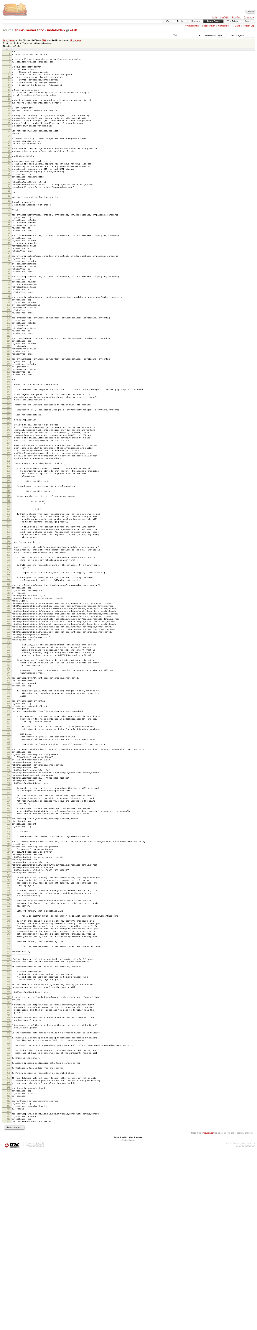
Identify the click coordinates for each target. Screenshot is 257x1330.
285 (8, 902)
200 (8, 646)
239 (8, 764)
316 (8, 995)
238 (8, 762)
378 (8, 1179)
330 (8, 1038)
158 (8, 522)
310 (8, 976)
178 (8, 580)
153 (8, 507)
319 (8, 1004)
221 (8, 709)
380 (8, 1184)
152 (8, 504)
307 (8, 968)
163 (8, 537)
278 (8, 880)
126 (8, 429)
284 (8, 899)
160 (8, 528)
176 (8, 574)
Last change (9, 40)
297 (8, 938)
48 (9, 191)
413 (8, 1279)
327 (8, 1029)
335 (8, 1053)
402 (8, 1247)
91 (9, 321)
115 (8, 395)
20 (9, 108)
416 (8, 1289)
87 (9, 309)
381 (8, 1187)
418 (8, 1294)
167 (8, 549)
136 (8, 457)
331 (8, 1041)
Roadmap (196, 21)
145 (8, 482)
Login (214, 17)
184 (8, 598)
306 (8, 965)
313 (8, 985)
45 (9, 182)
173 (8, 566)
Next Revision (224, 26)
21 (9, 112)
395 (8, 1227)
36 (9, 156)
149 (8, 494)
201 (8, 649)
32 (9, 144)
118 (8, 404)
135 (8, 454)
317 (8, 998)
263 (8, 836)
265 (8, 842)
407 (8, 1261)
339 (8, 1064)
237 (8, 758)
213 (8, 684)
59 (9, 225)
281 (8, 890)
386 (8, 1202)
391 (8, 1216)
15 (9, 94)
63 (9, 236)
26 (9, 126)
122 (8, 416)
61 (9, 230)
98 (9, 342)
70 (9, 257)
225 (8, 721)
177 (8, 577)
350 (8, 1097)
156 (8, 516)
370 (8, 1155)
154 (8, 510)
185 (8, 601)
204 (8, 657)
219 (8, 702)
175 (8, 571)
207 (8, 665)
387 (8, 1204)
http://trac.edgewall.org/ (245, 1325)
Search (248, 21)
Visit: (175, 35)
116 (8, 398)
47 (9, 188)
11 (9, 81)
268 (8, 850)
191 (8, 619)
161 (8, 531)
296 (8, 936)
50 (9, 198)
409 (8, 1267)
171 (8, 560)
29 (9, 135)
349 (8, 1094)
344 (8, 1079)
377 (8, 1175)
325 (8, 1023)
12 (9, 85)
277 (8, 877)
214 (8, 687)
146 (8, 486)
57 (9, 219)
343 (8, 1076)
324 (8, 1019)
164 (8, 539)
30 (9, 138)
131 (8, 443)
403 (8, 1249)
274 (8, 868)
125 (8, 425)
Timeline (180, 21)
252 (8, 803)
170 (8, 558)
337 (8, 1058)
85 (9, 303)
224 (8, 718)
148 (8, 491)
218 (8, 699)
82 (9, 293)
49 (9, 195)
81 (9, 290)
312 (8, 982)
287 (8, 909)
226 (8, 725)
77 (9, 278)
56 (9, 216)
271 (8, 860)
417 (8, 1291)
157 (8, 519)
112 (8, 386)
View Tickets (232, 21)
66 (9, 245)
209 (8, 672)
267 (8, 848)
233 (8, 746)
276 (8, 874)
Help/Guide (224, 17)
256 (8, 815)
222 (8, 712)
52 (9, 204)
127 (8, 432)
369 (8, 1152)
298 (8, 941)
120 (8, 410)
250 (8, 797)
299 (8, 944)
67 (9, 248)
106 (8, 367)
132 (8, 446)
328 (8, 1032)
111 (8, 383)
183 (8, 595)
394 (8, 1225)
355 (8, 1111)
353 (8, 1105)
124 (8, 422)
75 (9, 272)
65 (9, 241)
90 (9, 318)
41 (9, 171)
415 (8, 1286)
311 (8, 979)
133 (8, 448)
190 (8, 616)
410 (8, 1271)
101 (8, 352)
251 (8, 800)
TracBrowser (208, 1312)
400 (8, 1241)
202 (8, 651)
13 (9, 88)
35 (9, 153)
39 (9, 165)
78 (9, 282)
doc (42, 30)
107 (8, 370)
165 (8, 543)
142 (8, 475)
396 (8, 1230)
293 (8, 926)
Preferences (249, 17)
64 (9, 239)
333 (8, 1046)
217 (8, 696)
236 (8, 755)
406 (8, 1259)
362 (8, 1131)
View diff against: (242, 35)
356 (8, 1114)
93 (9, 327)
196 (8, 634)
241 (8, 770)
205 (8, 660)
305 (8, 962)
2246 (44, 40)
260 (8, 827)
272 (8, 862)
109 (8, 376)
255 (8, 812)
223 (8, 715)
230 (8, 737)
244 (8, 779)
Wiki (167, 21)
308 (8, 970)
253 (8, 806)
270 (8, 857)
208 (8, 669)
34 (9, 150)
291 (8, 921)
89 (9, 315)
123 (8, 419)
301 (8, 950)
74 (9, 269)
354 (8, 1108)
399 (8, 1238)
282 (8, 893)
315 (8, 992)
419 (8, 1297)
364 (8, 1137)
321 (8, 1011)
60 (9, 227)
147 (8, 488)
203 (8, 654)
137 (8, 460)
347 (8, 1088)
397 (8, 1233)
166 (8, 546)
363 (8, 1134)
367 (8, 1146)
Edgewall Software (36, 1325)
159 (8, 525)
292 (8, 923)
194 (8, 628)
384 (8, 1196)
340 (8, 1067)
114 (8, 391)
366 (8, 1143)
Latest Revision (208, 26)
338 (8, 1061)
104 (8, 361)
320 (8, 1008)
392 (8, 1218)
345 (8, 1082)
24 (9, 120)
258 (8, 821)
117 (8, 401)
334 (8, 1049)
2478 (73, 30)
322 (8, 1014)
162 (8, 534)
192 (8, 623)
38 (9, 162)
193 (8, 625)
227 (8, 728)
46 (9, 185)
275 (8, 871)
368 (8, 1149)
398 (8, 1236)
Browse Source (213, 21)
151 (8, 501)
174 (8, 569)
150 (8, 498)
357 (8, 1117)
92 (9, 324)
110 (8, 380)
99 (9, 346)
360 (8, 1126)
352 (8, 1103)
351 (8, 1099)
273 (8, 865)
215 (8, 690)
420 (8, 1301)
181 (8, 589)
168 (8, 552)
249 (8, 794)
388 (8, 1207)
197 (8, 637)
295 (8, 932)
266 (8, 845)
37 (9, 159)
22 (9, 115)
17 (9, 100)
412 (8, 1276)
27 (9, 129)
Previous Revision (191, 26)
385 (8, 1198)
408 (8, 1264)
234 (8, 749)
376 (8, 1172)
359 (8, 1122)
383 (8, 1193)
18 (9, 103)
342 (8, 1072)
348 (8, 1091)
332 (8, 1044)
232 (8, 743)
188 (8, 610)
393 (8, 1221)
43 (9, 176)
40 (9, 168)
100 (8, 349)
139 (8, 466)
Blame (237, 26)
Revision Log (248, 26)
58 (9, 222)
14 (9, 91)
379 (8, 1181)
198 (8, 640)
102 (8, 355)
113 (8, 388)
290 (8, 917)
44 (9, 179)
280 (8, 887)
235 (8, 752)
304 (8, 959)
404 (8, 1252)
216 (8, 693)
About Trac (236, 17)
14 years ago (76, 40)
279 (8, 883)
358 (8, 1120)
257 (8, 818)
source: (8, 30)
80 (9, 288)
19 (9, 106)
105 (8, 364)
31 (9, 142)
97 (9, 339)
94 (9, 331)
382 (8, 1190)
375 (8, 1169)
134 (8, 452)
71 (9, 260)
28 (9, 132)
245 (8, 782)
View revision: (210, 35)
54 (9, 210)
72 (9, 263)
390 (8, 1213)
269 (8, 853)
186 (8, 604)
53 (9, 207)
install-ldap (56, 30)
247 (8, 788)
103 (8, 358)
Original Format (128, 1320)
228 (8, 731)
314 (8, 989)
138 (8, 463)
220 (8, 706)
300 (8, 947)
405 (8, 1256)
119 (8, 407)
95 (9, 334)
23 (9, 117)
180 (8, 586)
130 (8, 440)
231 (8, 740)
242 (8, 773)
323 (8, 1017)
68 (9, 251)
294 (8, 929)
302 (8, 953)
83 (9, 297)
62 (9, 233)
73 (9, 266)
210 (8, 674)
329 (8, 1034)
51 (9, 201)
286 (8, 906)
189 (8, 613)
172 (8, 563)
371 (8, 1157)
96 (9, 337)
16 (9, 97)
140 (8, 469)
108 (8, 373)
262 (8, 833)
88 (9, 312)
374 (8, 1166)
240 (8, 767)
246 (8, 785)
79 (9, 285)
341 (8, 1069)
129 (8, 437)
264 (8, 839)
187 (8, 607)
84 (9, 300)
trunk (19, 30)
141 (8, 471)
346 (8, 1085)
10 (9, 78)
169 (8, 554)
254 (8, 809)
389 (8, 1210)
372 (8, 1160)
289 (8, 914)
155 (8, 513)
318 (8, 1001)
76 (9, 275)
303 (8, 956)
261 (8, 830)
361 (8, 1128)
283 (8, 896)
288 (8, 912)
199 (8, 642)
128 (8, 435)
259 (8, 824)
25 (9, 123)
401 (8, 1244)
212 (8, 680)
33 (9, 147)
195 (8, 630)
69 (9, 254)
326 (8, 1026)
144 (8, 480)
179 (8, 583)
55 (9, 214)
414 (8, 1282)
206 (8, 663)
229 (8, 734)
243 (8, 776)
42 (9, 173)
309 (8, 974)
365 (8, 1141)
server (31, 30)
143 (8, 477)
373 (8, 1164)
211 (8, 677)
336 (8, 1056)
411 (8, 1274)
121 (8, 413)
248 (8, 791)
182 (8, 592)
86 (9, 306)
